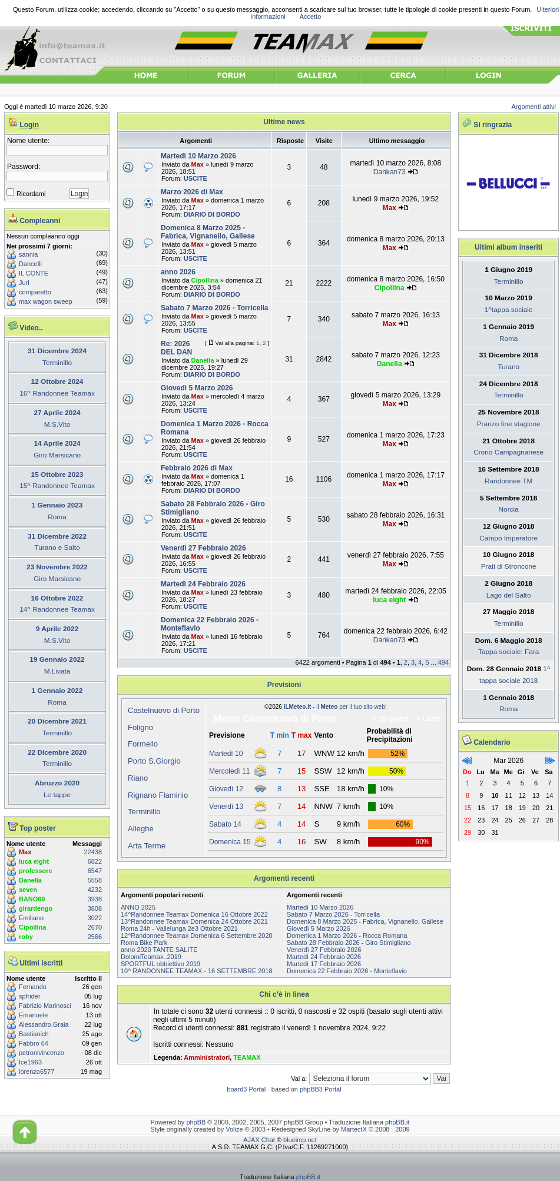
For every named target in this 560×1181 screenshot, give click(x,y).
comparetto (35, 292)
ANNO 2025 (138, 907)
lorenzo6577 (36, 1071)
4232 (95, 889)
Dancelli (30, 263)
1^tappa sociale (509, 310)
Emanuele (33, 1015)
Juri (24, 282)
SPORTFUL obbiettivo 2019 (160, 963)
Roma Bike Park (144, 942)
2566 (95, 936)
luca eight (34, 861)
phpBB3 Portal (321, 1089)
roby (26, 936)
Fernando (33, 986)
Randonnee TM (508, 481)
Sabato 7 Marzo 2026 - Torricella (215, 308)
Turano (508, 367)
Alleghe (141, 828)
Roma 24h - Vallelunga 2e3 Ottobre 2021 (179, 928)
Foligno (140, 727)
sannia (28, 254)
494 (443, 662)
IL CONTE (33, 273)
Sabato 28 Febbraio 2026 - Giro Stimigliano (349, 942)
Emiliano (31, 917)
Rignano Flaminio (158, 795)
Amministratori (207, 1057)
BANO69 (32, 899)
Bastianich (34, 1033)
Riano (138, 778)
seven (28, 889)
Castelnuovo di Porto (164, 710)
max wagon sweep (45, 301)
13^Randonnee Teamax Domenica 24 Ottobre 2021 (194, 921)
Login (29, 125)
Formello (143, 743)
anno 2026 (178, 272)
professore (35, 870)
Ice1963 (30, 1062)
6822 (95, 861)
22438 (93, 851)
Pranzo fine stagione (509, 424)
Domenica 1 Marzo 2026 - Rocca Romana (347, 935)
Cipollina (32, 927)
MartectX (354, 1129)
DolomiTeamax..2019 (151, 956)
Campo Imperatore (508, 538)
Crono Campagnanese (508, 452)
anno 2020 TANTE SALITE (159, 949)
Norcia (509, 509)
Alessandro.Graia (44, 1024)
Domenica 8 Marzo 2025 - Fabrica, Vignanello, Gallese (208, 232)
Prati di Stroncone (508, 566)
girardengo (35, 908)
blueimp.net (300, 1139)
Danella (30, 880)
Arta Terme (146, 845)
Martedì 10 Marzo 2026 (198, 156)
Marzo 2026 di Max (192, 192)
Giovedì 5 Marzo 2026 (197, 388)
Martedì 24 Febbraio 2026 (203, 584)
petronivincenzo (41, 1052)
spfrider (30, 996)
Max (25, 851)
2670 (95, 927)
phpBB (196, 1122)
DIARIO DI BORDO (212, 214)
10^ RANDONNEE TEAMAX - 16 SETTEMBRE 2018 (197, 970)
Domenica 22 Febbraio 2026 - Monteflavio (347, 970)
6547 (95, 870)
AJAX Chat (259, 1139)
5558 (95, 880)
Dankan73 (389, 172)
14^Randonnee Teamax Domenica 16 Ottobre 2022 (194, 914)
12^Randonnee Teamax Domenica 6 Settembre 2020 (197, 935)
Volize (234, 1129)
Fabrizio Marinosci (45, 1005)
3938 (95, 899)
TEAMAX (246, 1057)
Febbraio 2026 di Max (197, 468)
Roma (508, 338)
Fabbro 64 (33, 1043)
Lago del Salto (508, 595)
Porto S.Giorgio (154, 761)
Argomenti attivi (534, 106)
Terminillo (144, 811)
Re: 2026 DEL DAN (176, 348)
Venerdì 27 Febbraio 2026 (203, 548)
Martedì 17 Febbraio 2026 (324, 963)
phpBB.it (397, 1122)
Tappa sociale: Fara (508, 652)
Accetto (311, 16)
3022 (95, 917)
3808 (95, 908)
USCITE (195, 178)
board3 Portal (246, 1089)
